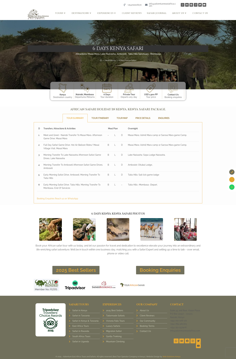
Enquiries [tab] (163, 118)
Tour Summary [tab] (75, 118)
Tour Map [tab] (122, 118)
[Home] (101, 60)
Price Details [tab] (142, 118)
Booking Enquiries (46, 198)
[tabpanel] (118, 162)
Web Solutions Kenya (171, 357)
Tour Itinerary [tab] (100, 118)
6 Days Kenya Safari (127, 60)
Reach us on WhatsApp (66, 198)
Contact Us (173, 94)
